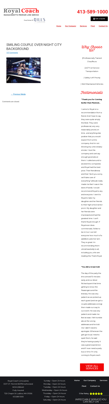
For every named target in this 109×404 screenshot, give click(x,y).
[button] (99, 18)
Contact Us (95, 386)
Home (58, 26)
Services (83, 26)
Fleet (93, 26)
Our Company (70, 26)
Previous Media (18, 94)
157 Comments (12, 53)
